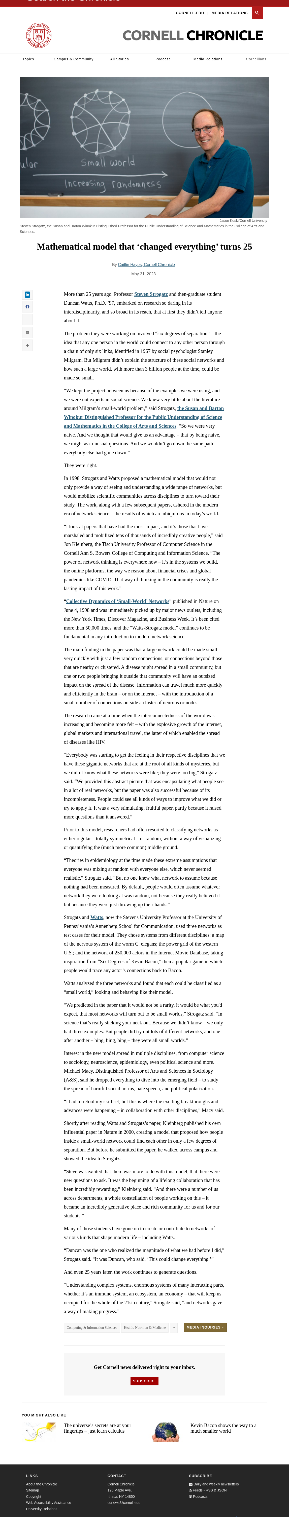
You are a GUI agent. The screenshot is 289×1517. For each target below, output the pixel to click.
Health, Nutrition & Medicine (145, 1321)
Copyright (33, 1490)
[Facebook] (236, 1512)
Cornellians (256, 53)
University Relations (41, 1503)
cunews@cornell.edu (124, 1496)
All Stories (119, 53)
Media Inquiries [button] (205, 1321)
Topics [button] (28, 53)
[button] (257, 6)
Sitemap (32, 1484)
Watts (96, 911)
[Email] (258, 1512)
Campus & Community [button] (73, 53)
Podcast (162, 53)
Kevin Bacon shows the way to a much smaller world (223, 1422)
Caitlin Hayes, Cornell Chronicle (146, 258)
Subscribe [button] (144, 1375)
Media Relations (230, 7)
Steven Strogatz (151, 288)
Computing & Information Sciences (92, 1321)
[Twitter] (247, 1512)
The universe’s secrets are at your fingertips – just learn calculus (97, 1422)
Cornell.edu (190, 7)
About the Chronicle (41, 1478)
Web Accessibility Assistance (48, 1496)
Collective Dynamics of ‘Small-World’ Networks (117, 595)
